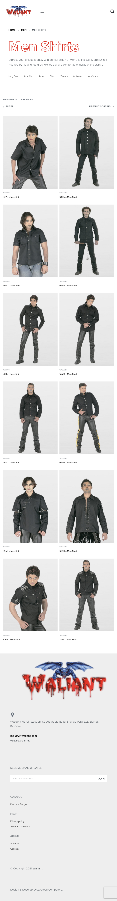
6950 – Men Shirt (11, 551)
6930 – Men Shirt (11, 462)
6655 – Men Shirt (68, 285)
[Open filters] (8, 107)
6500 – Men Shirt (11, 285)
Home (12, 30)
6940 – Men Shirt (68, 462)
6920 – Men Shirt (68, 374)
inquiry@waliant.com (23, 736)
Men (23, 30)
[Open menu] (42, 11)
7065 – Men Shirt (11, 639)
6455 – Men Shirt (68, 197)
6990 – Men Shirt (68, 551)
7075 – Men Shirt (67, 639)
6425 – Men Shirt (11, 197)
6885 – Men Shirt (11, 374)
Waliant (6, 193)
